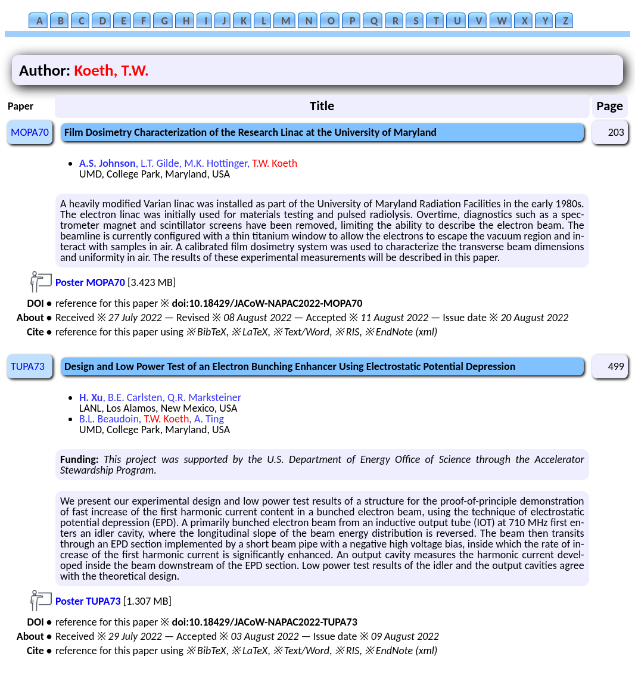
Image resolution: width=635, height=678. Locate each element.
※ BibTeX (206, 331)
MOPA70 (30, 132)
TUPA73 (28, 366)
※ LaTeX (249, 331)
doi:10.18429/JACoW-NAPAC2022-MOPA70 (267, 303)
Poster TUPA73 (88, 601)
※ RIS (347, 331)
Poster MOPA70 (90, 282)
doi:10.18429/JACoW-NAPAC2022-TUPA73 (264, 622)
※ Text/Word (301, 331)
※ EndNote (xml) (401, 331)
